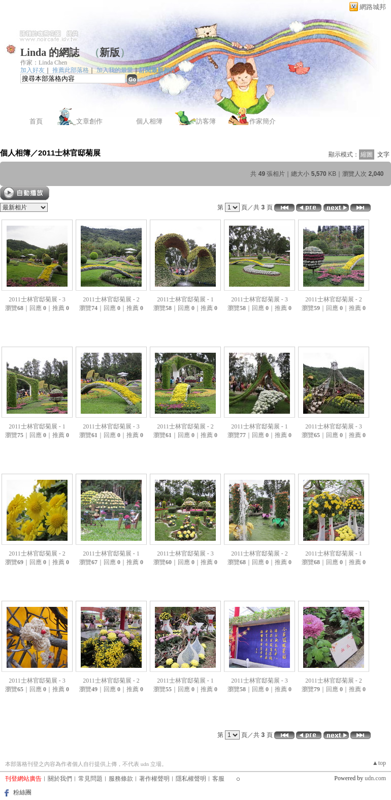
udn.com (375, 778)
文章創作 (89, 121)
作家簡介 (262, 121)
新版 (110, 52)
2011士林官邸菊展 (69, 152)
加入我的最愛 (114, 70)
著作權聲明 (154, 778)
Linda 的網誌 (49, 52)
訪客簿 (206, 121)
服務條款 (121, 778)
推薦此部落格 (70, 70)
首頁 (36, 121)
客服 (218, 778)
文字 (383, 154)
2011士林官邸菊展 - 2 (111, 299)
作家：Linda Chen (43, 62)
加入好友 (32, 70)
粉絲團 (22, 792)
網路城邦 (373, 7)
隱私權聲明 (191, 778)
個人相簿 (149, 121)
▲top (379, 762)
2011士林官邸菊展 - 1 (185, 299)
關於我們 (60, 778)
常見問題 (90, 778)
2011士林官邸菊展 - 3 (37, 299)
